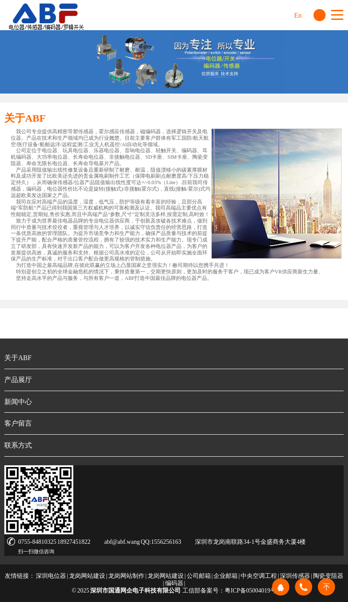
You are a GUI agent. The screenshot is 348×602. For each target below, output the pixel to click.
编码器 (174, 583)
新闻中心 (18, 401)
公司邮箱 (199, 576)
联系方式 (18, 445)
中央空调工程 (259, 576)
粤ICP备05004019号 (250, 590)
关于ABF (17, 357)
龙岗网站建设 (87, 576)
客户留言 (18, 423)
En (298, 15)
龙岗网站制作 (126, 576)
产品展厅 (18, 379)
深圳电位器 (51, 576)
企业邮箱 (225, 576)
